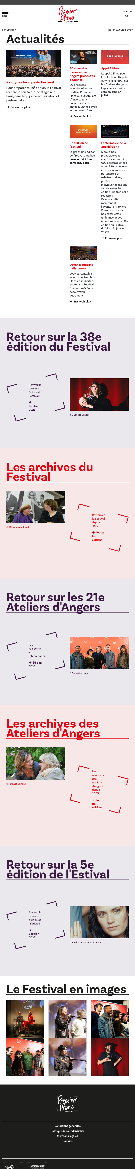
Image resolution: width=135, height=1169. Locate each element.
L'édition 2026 (34, 408)
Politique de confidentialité (67, 1131)
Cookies (68, 1141)
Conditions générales (67, 1126)
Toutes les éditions (98, 536)
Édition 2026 (35, 664)
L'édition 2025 (34, 935)
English (128, 11)
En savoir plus (20, 107)
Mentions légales (67, 1136)
